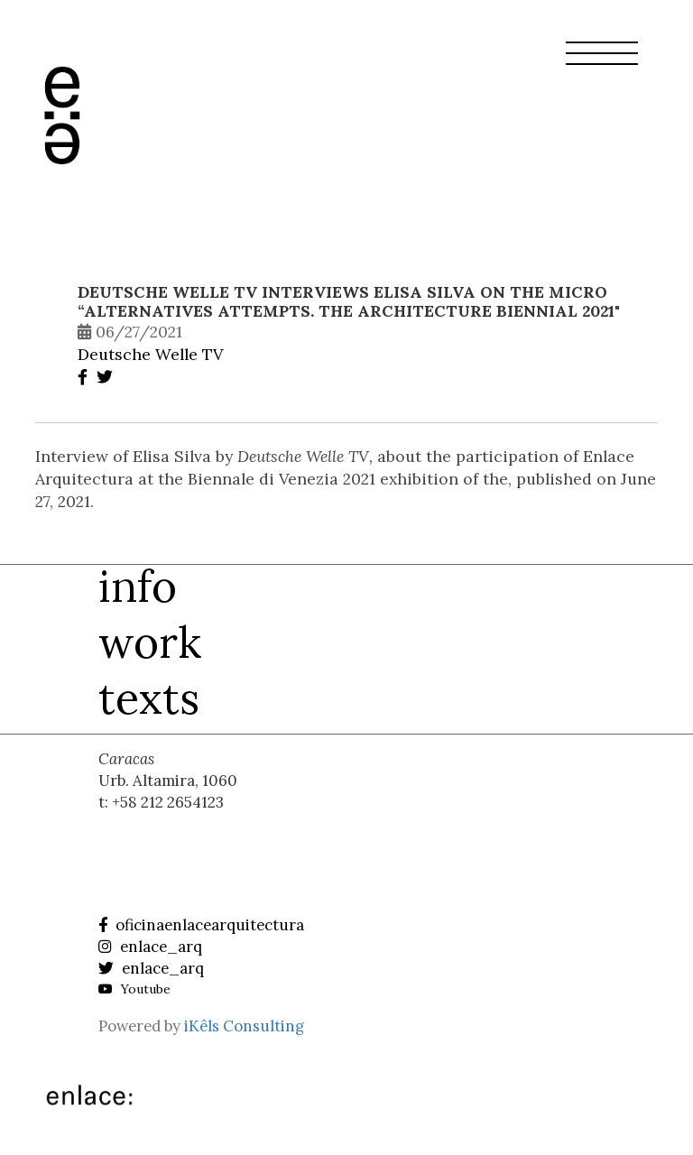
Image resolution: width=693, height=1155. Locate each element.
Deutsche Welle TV (150, 354)
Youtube (134, 989)
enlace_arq (150, 946)
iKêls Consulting (244, 1026)
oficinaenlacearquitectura (201, 925)
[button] (602, 64)
